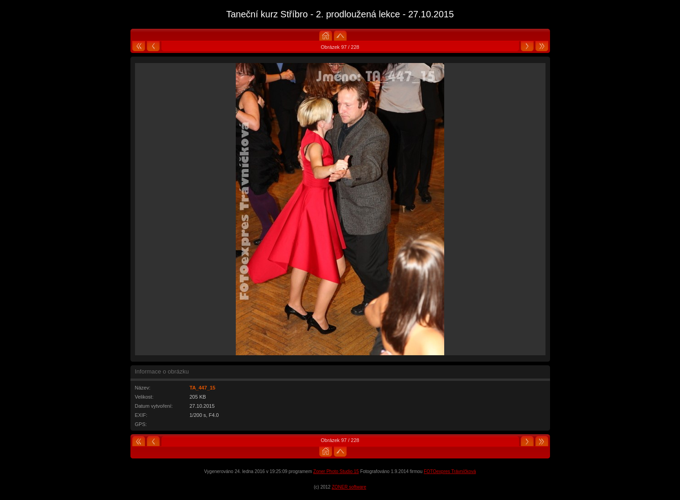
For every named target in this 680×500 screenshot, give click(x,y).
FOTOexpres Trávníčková (450, 471)
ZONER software (349, 486)
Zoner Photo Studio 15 (336, 471)
